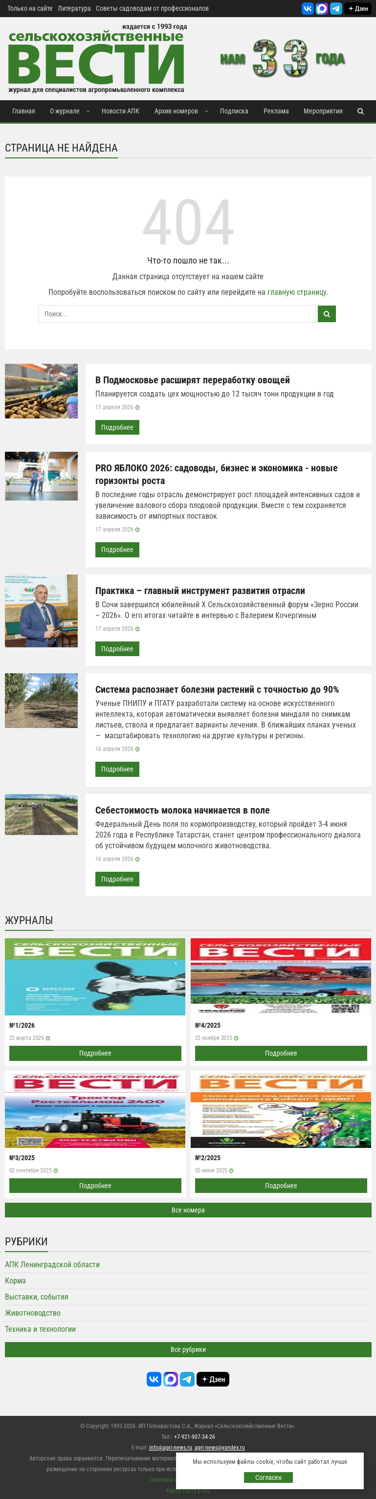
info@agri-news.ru (170, 1445)
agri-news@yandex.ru (220, 1445)
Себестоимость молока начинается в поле (182, 809)
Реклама (276, 111)
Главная (23, 111)
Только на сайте (30, 8)
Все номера (188, 1208)
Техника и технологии (40, 1327)
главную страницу (296, 292)
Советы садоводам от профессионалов (152, 8)
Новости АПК (120, 111)
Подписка (234, 111)
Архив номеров (176, 111)
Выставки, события (36, 1295)
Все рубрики (188, 1348)
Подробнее (117, 427)
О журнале (65, 111)
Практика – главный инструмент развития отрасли (200, 590)
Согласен (268, 1477)
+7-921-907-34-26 (194, 1435)
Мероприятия (323, 111)
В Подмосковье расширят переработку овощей (192, 380)
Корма (15, 1279)
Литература (74, 8)
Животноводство (33, 1311)
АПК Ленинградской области (52, 1263)
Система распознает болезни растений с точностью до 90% (217, 689)
